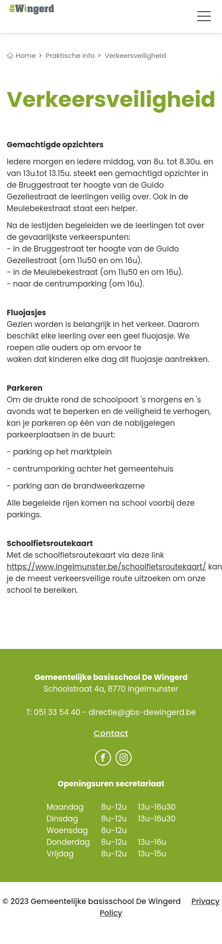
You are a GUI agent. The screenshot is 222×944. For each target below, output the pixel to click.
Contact (111, 733)
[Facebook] (103, 758)
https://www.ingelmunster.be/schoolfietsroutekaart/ (106, 566)
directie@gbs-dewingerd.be (142, 712)
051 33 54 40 (57, 712)
